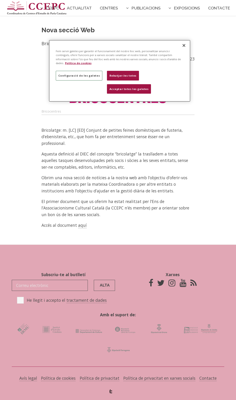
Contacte (219, 8)
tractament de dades (86, 300)
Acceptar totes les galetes (129, 89)
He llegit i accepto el (67, 300)
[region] (119, 71)
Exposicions (187, 8)
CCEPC (52, 8)
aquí (82, 225)
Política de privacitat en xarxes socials (159, 378)
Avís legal (28, 378)
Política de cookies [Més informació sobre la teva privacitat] (78, 63)
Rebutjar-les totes (122, 75)
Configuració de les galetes (79, 75)
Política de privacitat (99, 378)
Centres (109, 8)
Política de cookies (58, 378)
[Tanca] (184, 45)
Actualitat (79, 8)
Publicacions (146, 8)
